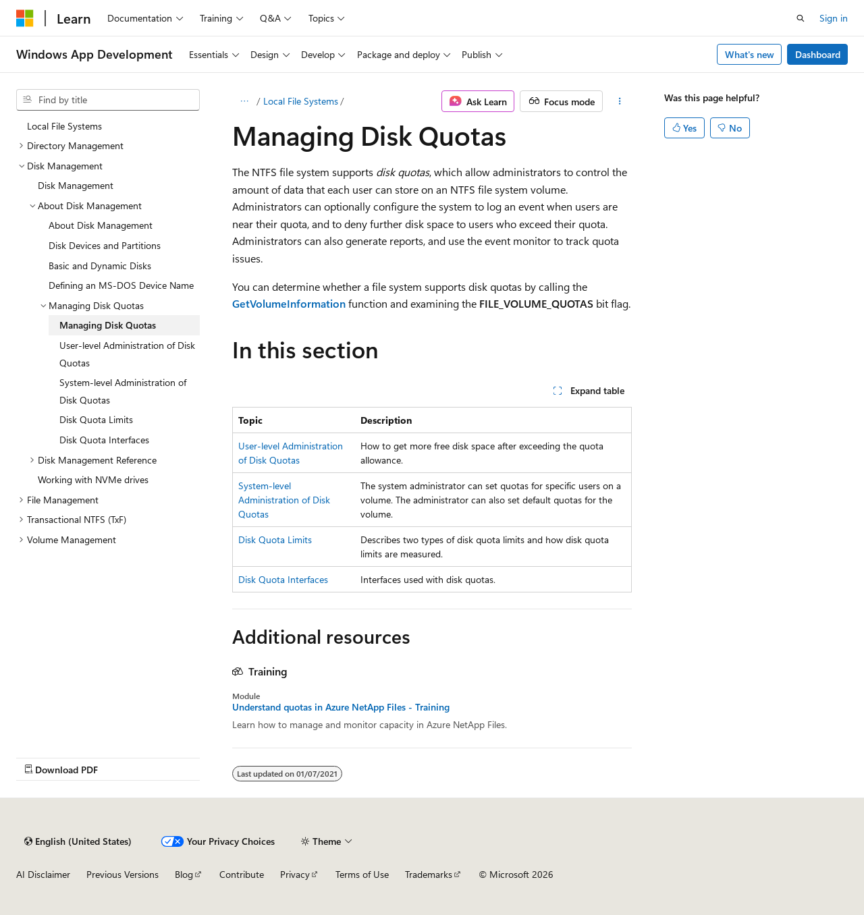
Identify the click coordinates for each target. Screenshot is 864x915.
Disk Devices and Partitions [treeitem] (105, 245)
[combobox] (108, 100)
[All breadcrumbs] (244, 101)
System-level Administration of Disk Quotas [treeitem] (122, 391)
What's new (749, 54)
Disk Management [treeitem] (75, 185)
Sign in (833, 17)
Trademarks (428, 874)
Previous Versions (122, 874)
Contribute (241, 874)
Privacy (295, 874)
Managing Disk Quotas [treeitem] (107, 324)
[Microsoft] (25, 18)
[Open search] (800, 18)
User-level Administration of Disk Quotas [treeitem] (127, 354)
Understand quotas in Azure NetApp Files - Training (341, 707)
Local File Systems (300, 100)
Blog (184, 874)
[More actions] (620, 101)
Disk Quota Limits (275, 539)
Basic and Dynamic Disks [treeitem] (100, 265)
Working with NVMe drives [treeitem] (93, 479)
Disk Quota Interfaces (283, 579)
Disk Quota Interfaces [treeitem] (104, 439)
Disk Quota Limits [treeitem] (96, 419)
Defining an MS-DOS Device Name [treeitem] (121, 285)
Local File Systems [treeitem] (64, 125)
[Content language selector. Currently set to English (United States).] (78, 841)
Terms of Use (362, 874)
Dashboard (817, 54)
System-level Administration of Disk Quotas (284, 499)
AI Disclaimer (43, 874)
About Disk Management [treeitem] (101, 225)
